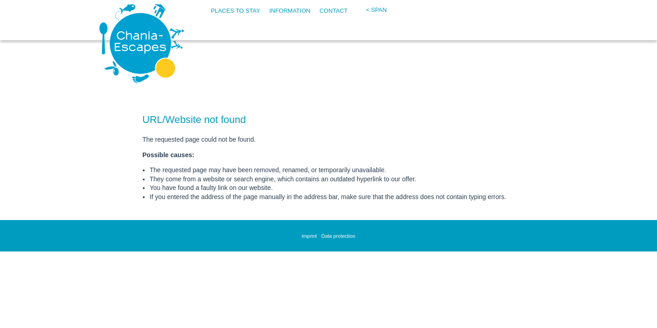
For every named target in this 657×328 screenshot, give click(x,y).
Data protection (338, 236)
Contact (333, 10)
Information (289, 10)
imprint (309, 236)
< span (376, 10)
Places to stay (235, 10)
